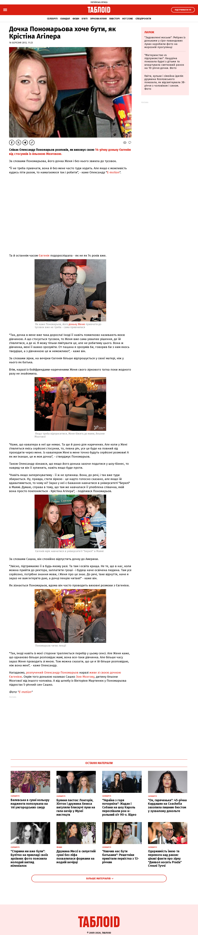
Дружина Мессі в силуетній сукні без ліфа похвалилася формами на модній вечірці (76, 856)
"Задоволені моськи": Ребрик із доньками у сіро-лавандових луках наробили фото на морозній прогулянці (164, 42)
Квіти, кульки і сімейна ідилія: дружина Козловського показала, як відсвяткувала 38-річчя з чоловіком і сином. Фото (164, 82)
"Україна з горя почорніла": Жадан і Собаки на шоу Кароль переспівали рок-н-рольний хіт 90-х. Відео (119, 807)
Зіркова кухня (98, 18)
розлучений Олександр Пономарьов (52, 672)
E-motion (113, 172)
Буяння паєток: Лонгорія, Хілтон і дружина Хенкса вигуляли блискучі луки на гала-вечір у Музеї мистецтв (76, 807)
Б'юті (85, 18)
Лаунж (149, 32)
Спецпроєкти (143, 18)
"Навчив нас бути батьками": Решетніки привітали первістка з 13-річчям (120, 856)
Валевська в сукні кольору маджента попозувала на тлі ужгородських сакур (30, 803)
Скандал (65, 18)
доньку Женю (77, 324)
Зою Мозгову (85, 676)
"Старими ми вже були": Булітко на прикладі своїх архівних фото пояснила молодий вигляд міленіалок (29, 858)
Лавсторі (114, 18)
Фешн (75, 18)
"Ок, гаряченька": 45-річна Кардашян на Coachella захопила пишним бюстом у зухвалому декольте (167, 805)
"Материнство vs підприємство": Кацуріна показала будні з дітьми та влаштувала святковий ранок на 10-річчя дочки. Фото (164, 61)
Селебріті (52, 18)
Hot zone (127, 18)
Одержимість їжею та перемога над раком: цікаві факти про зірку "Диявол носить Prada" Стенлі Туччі (165, 858)
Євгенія (44, 255)
